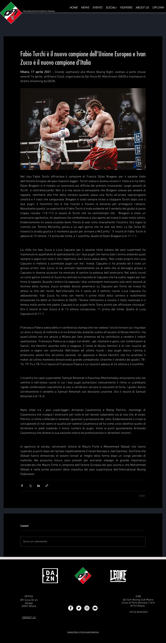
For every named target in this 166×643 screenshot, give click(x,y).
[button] (111, 7)
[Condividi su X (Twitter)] (30, 485)
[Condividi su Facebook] (22, 485)
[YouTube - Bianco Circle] (95, 608)
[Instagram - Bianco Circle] (86, 608)
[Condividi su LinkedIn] (38, 485)
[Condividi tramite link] (46, 485)
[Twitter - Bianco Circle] (78, 608)
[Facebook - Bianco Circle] (70, 608)
